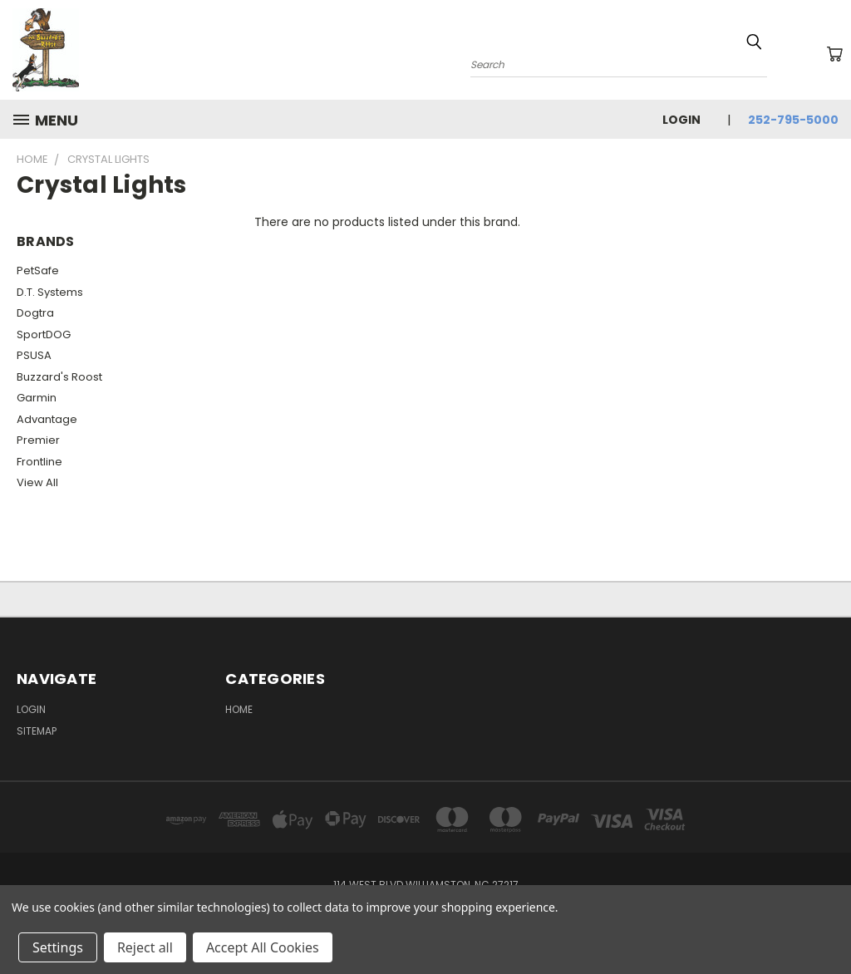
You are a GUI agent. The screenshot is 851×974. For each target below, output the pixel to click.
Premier (38, 440)
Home (239, 709)
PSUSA (34, 355)
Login (681, 119)
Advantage (47, 419)
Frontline (39, 462)
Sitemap (37, 731)
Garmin (37, 398)
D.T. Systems (50, 292)
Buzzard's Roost (59, 377)
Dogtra (35, 313)
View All (37, 482)
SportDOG (44, 334)
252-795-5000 (793, 119)
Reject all (145, 947)
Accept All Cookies (262, 947)
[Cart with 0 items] (834, 54)
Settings (57, 947)
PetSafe (38, 270)
